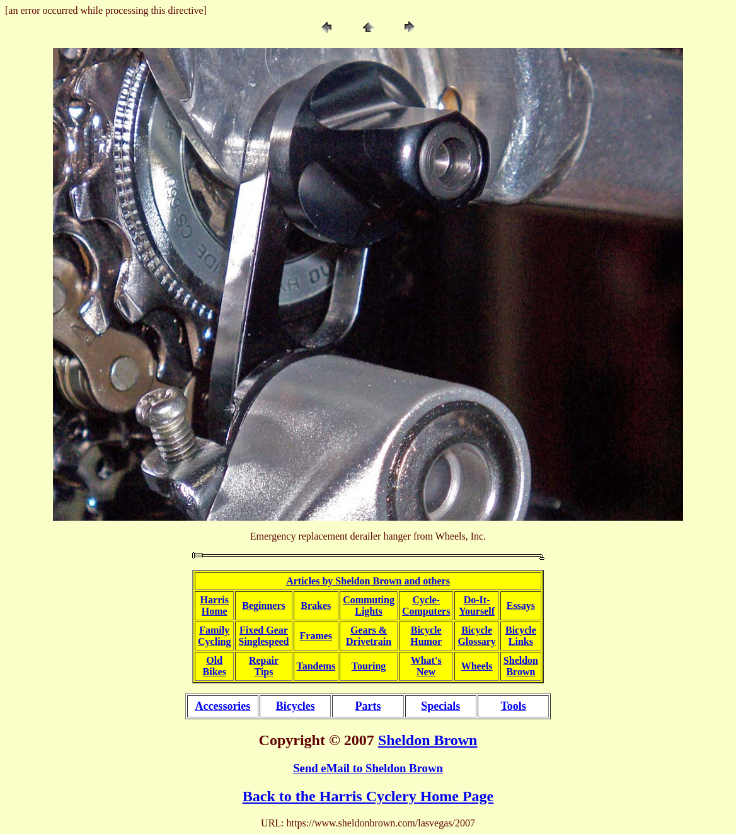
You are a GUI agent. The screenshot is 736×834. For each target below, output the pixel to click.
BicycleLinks (520, 636)
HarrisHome (214, 605)
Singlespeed (263, 641)
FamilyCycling (214, 636)
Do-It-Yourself (477, 605)
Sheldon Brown (428, 740)
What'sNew (426, 666)
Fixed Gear (263, 630)
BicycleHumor (426, 636)
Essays (521, 605)
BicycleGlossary (476, 636)
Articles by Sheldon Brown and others (368, 581)
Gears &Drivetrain (368, 636)
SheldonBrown (520, 666)
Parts (368, 706)
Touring (369, 666)
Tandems (316, 666)
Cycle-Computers (426, 605)
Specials (440, 706)
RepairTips (264, 666)
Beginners (263, 605)
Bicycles (295, 706)
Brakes (316, 605)
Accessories (222, 706)
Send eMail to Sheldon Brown (368, 768)
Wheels (477, 666)
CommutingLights (368, 605)
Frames (316, 635)
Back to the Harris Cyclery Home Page (368, 796)
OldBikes (214, 666)
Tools (513, 706)
